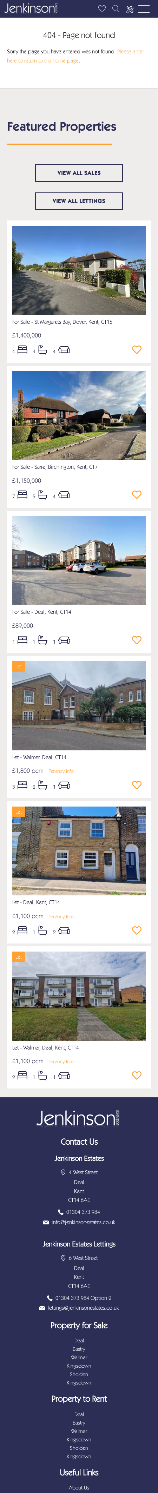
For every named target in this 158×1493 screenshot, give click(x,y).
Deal (79, 1340)
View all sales (79, 173)
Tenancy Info (61, 771)
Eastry (79, 1349)
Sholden (79, 1374)
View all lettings (79, 201)
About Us (79, 1488)
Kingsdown (79, 1366)
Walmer (79, 1357)
